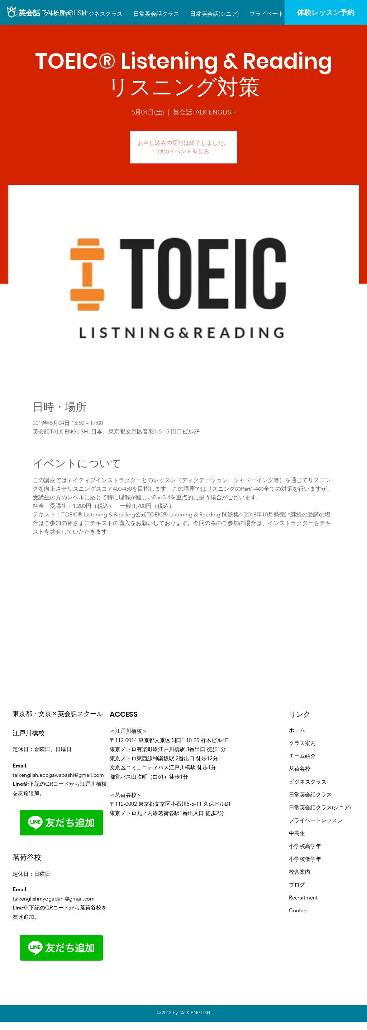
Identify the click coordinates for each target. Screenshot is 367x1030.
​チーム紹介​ (302, 755)
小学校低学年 (305, 858)
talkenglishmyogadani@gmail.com (54, 898)
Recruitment (303, 897)
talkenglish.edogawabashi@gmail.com (58, 774)
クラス (324, 794)
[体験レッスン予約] (326, 12)
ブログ (297, 884)
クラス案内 (302, 743)
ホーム (297, 730)
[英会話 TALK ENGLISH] (52, 13)
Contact (298, 910)
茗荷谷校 (299, 768)
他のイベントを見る (183, 151)
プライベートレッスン (316, 820)
